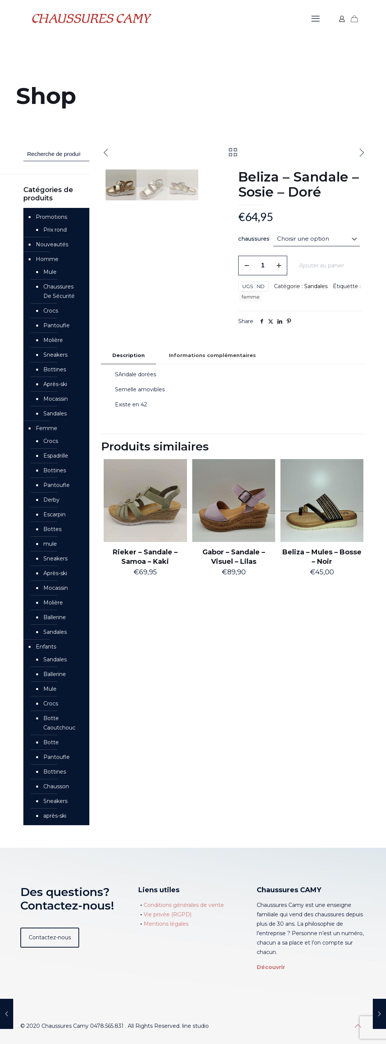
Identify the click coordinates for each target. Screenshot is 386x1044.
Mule (50, 272)
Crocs (50, 310)
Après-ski (55, 384)
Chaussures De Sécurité (59, 291)
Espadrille (55, 455)
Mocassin (55, 398)
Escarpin (54, 514)
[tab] (128, 388)
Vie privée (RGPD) (167, 914)
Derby (51, 499)
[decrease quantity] (246, 265)
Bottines (54, 369)
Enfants (46, 646)
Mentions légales (166, 923)
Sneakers (55, 354)
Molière (53, 340)
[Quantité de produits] (262, 265)
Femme (46, 428)
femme (251, 297)
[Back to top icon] (358, 1026)
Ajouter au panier (321, 265)
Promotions (51, 217)
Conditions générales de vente (184, 905)
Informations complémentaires (212, 388)
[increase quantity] (278, 265)
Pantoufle (56, 325)
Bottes (52, 529)
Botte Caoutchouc (59, 723)
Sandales (316, 286)
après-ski (54, 815)
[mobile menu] (315, 18)
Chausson (56, 786)
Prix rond (55, 229)
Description (128, 388)
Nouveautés (52, 244)
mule (50, 543)
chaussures (254, 238)
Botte (51, 742)
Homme (47, 259)
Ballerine (54, 617)
